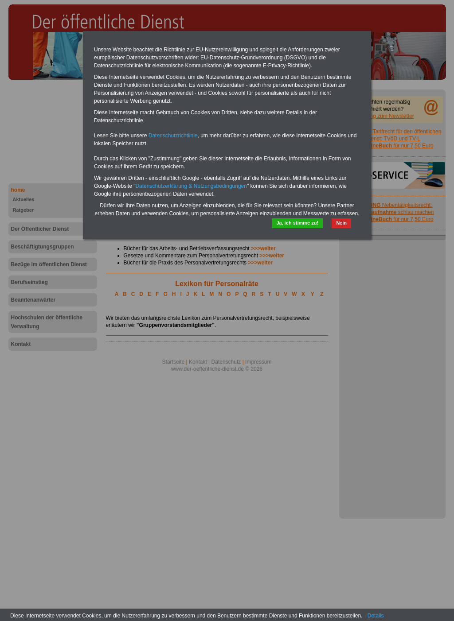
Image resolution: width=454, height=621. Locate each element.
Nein (341, 222)
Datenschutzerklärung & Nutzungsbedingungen (191, 186)
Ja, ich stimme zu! (297, 222)
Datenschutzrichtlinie (173, 135)
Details (376, 616)
